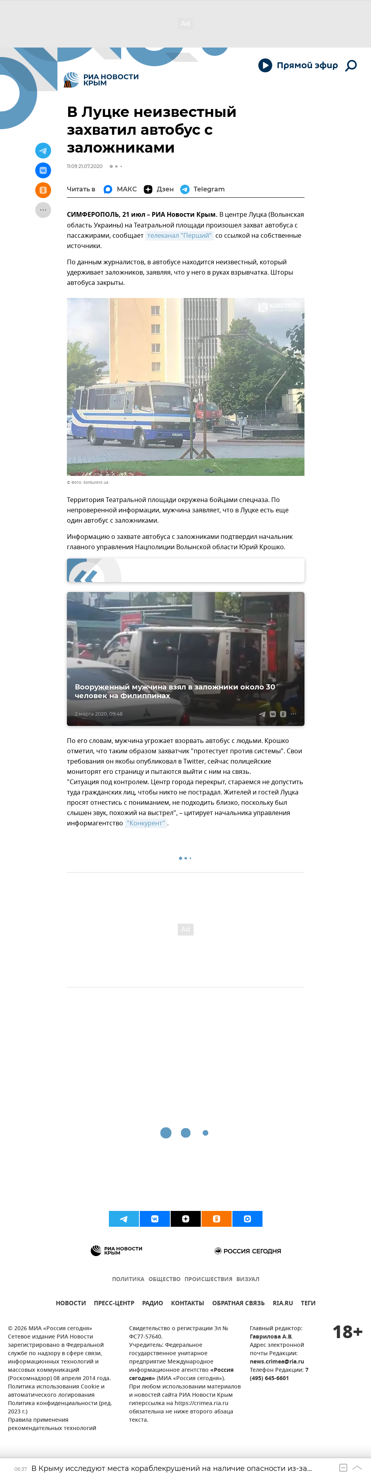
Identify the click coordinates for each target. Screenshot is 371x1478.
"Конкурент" (146, 823)
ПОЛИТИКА (128, 1279)
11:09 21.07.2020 (85, 166)
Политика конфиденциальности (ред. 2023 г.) (60, 1408)
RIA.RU (283, 1304)
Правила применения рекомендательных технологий (52, 1424)
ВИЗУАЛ (247, 1279)
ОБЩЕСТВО (164, 1279)
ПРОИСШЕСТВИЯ (208, 1279)
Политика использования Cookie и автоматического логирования (56, 1391)
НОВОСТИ (71, 1304)
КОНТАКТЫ (187, 1304)
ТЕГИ (308, 1304)
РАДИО (152, 1304)
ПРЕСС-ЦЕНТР (114, 1304)
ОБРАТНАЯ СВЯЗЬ (238, 1304)
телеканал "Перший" (179, 236)
